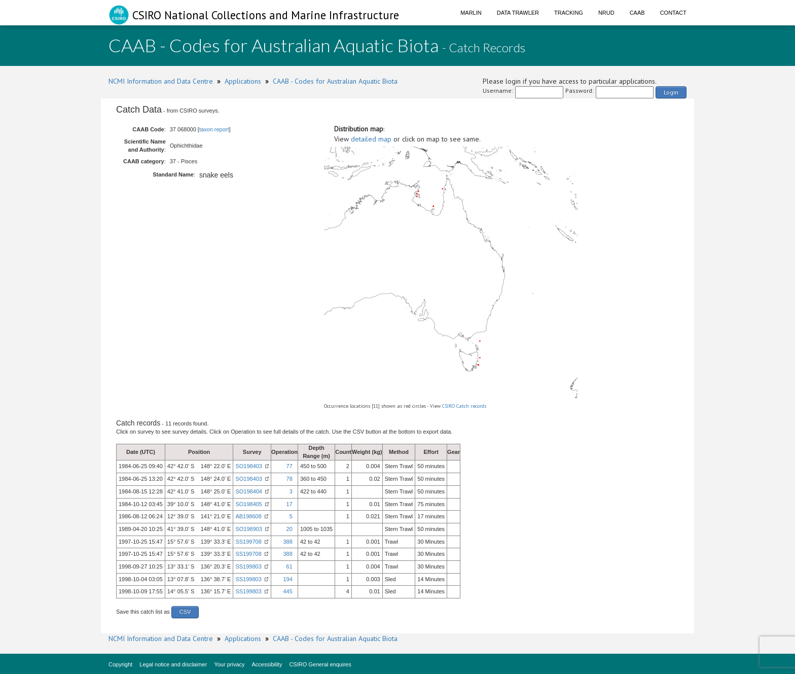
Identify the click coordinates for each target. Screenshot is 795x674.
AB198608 (248, 516)
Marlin (471, 13)
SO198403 (248, 466)
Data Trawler (518, 13)
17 (289, 504)
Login (671, 92)
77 (289, 466)
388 (287, 542)
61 (289, 566)
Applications (243, 81)
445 (287, 591)
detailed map (371, 139)
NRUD (606, 13)
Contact (673, 13)
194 (287, 579)
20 (289, 529)
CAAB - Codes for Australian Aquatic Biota (335, 81)
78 (289, 479)
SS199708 (248, 542)
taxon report (214, 129)
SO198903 (248, 529)
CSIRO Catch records (464, 406)
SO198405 (248, 504)
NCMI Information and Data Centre (161, 81)
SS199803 (248, 566)
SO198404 (248, 491)
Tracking (568, 13)
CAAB (637, 13)
